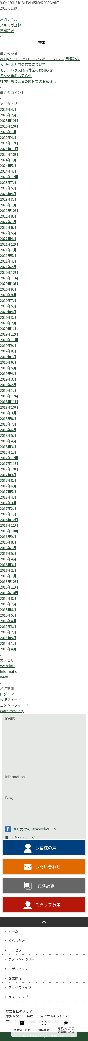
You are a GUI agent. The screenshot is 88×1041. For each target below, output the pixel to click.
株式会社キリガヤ (19, 1011)
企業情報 (15, 978)
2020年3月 (8, 317)
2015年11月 (9, 587)
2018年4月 (8, 441)
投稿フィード (10, 699)
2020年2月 (8, 323)
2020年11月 (9, 278)
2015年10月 (9, 593)
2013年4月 (8, 649)
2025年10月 (9, 126)
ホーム (13, 931)
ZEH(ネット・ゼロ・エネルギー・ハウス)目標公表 (40, 59)
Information (9, 671)
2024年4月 (8, 171)
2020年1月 (8, 328)
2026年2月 (8, 115)
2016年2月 (8, 570)
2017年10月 (9, 469)
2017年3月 (8, 503)
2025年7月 (8, 132)
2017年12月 (9, 458)
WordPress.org (12, 711)
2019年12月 (9, 334)
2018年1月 (8, 452)
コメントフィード (14, 705)
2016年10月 (9, 531)
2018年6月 (8, 430)
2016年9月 (8, 536)
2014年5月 (8, 638)
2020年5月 (8, 306)
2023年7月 (8, 182)
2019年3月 (8, 379)
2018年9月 (8, 413)
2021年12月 (9, 244)
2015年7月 (8, 604)
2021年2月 (8, 267)
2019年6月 (8, 362)
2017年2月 (8, 508)
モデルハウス (18, 969)
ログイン (7, 694)
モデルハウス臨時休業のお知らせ (26, 70)
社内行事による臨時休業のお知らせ (28, 81)
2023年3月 (8, 199)
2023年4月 (8, 194)
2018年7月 (8, 424)
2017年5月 (8, 491)
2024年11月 (9, 149)
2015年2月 (8, 632)
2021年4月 (8, 261)
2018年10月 (9, 407)
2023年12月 (9, 177)
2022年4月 (8, 239)
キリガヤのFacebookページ (35, 829)
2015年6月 (8, 609)
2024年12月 (9, 143)
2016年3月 (8, 565)
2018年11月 (9, 402)
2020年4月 (8, 312)
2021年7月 (8, 250)
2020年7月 (8, 300)
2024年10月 (9, 154)
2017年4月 (8, 497)
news (4, 677)
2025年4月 (8, 137)
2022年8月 (8, 216)
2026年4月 (8, 109)
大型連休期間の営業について (23, 64)
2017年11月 (9, 463)
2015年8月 (8, 598)
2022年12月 (9, 210)
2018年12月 (9, 396)
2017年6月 (8, 486)
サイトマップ (18, 997)
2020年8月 (8, 295)
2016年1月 (8, 576)
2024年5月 (8, 165)
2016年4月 (8, 559)
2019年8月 (8, 351)
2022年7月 (8, 222)
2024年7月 (8, 160)
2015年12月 (9, 581)
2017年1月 (8, 514)
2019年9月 (8, 345)
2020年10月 (9, 283)
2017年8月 (8, 480)
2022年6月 (8, 227)
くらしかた (16, 940)
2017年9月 (8, 475)
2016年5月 (8, 553)
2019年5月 (8, 368)
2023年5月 (8, 188)
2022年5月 (8, 233)
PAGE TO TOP (44, 922)
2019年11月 (9, 340)
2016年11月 (9, 525)
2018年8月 (8, 418)
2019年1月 (8, 390)
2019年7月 (8, 357)
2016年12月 (9, 520)
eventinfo (7, 666)
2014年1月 (8, 643)
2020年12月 (9, 272)
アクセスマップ (19, 987)
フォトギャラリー (21, 959)
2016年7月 (8, 548)
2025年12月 (9, 120)
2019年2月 (8, 385)
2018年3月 (8, 446)
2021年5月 (8, 255)
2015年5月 (8, 615)
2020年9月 (8, 289)
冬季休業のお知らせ (16, 76)
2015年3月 (8, 626)
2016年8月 (8, 542)
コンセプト (16, 950)
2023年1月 (8, 205)
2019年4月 (8, 373)
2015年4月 (8, 621)
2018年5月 (8, 435)
